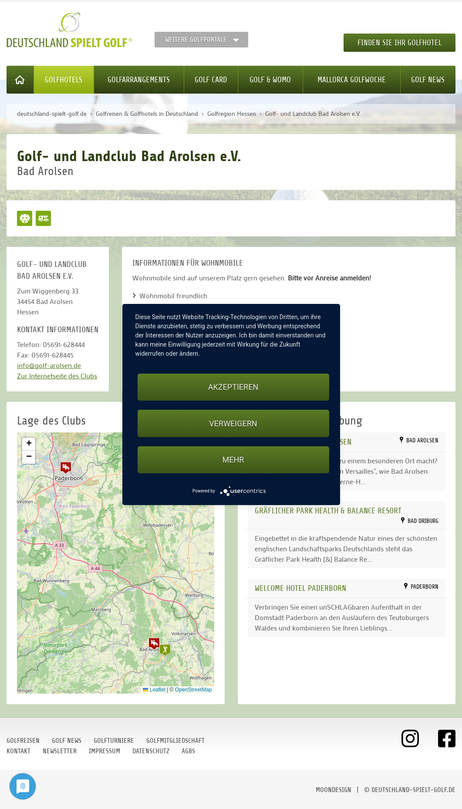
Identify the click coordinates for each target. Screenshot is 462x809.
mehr (233, 459)
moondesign (333, 790)
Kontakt (18, 751)
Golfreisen (23, 741)
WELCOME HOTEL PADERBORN (300, 588)
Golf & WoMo (270, 79)
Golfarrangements (139, 79)
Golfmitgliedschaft (175, 741)
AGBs (188, 751)
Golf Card (211, 79)
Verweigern (233, 423)
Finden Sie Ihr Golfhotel (399, 42)
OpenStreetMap (193, 690)
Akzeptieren (233, 386)
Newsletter (60, 751)
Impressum (104, 751)
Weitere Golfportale (196, 40)
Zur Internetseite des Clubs (57, 375)
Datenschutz (150, 751)
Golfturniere (114, 741)
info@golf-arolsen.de (49, 365)
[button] (154, 644)
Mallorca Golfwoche (351, 79)
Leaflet (154, 690)
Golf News (428, 79)
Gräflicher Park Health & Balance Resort (328, 510)
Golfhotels (63, 79)
